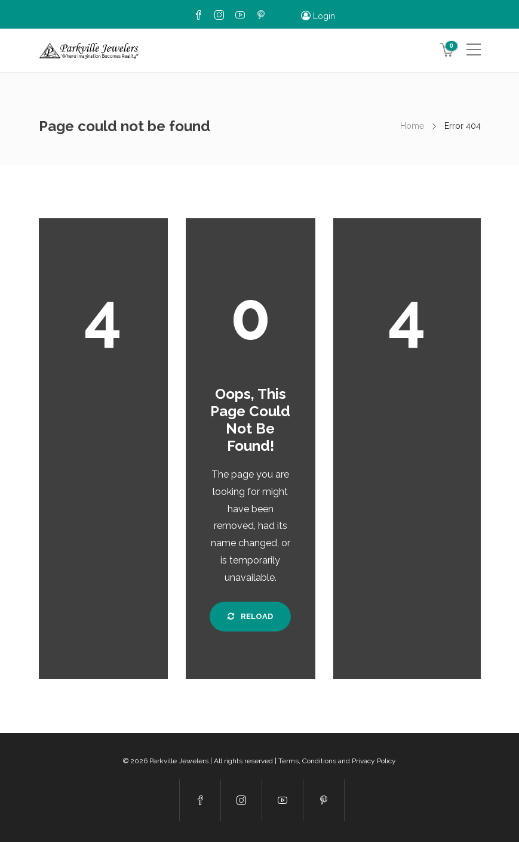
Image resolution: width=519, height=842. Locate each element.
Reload (250, 616)
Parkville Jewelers (178, 761)
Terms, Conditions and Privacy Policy (337, 761)
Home (412, 126)
